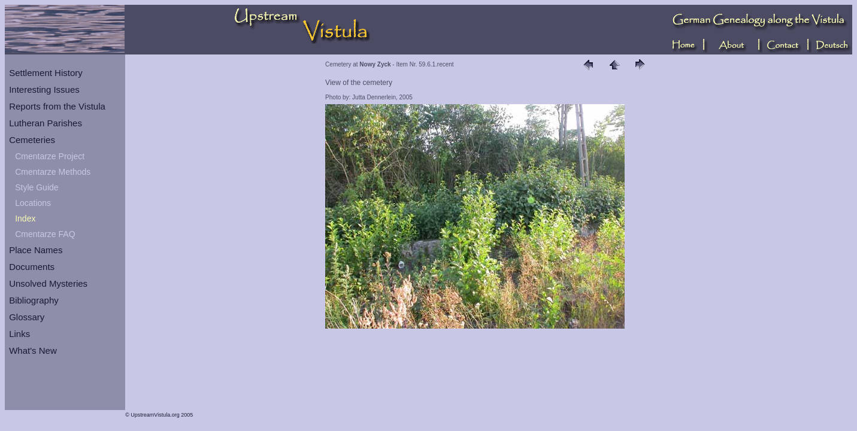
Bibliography (34, 300)
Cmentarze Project (49, 156)
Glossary (26, 317)
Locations (33, 203)
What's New (33, 350)
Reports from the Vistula (57, 106)
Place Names (35, 250)
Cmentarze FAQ (45, 234)
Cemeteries (32, 140)
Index (25, 218)
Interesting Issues (44, 89)
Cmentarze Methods (52, 172)
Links (19, 334)
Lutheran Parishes (45, 123)
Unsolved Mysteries (48, 283)
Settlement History (46, 73)
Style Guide (36, 187)
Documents (31, 267)
